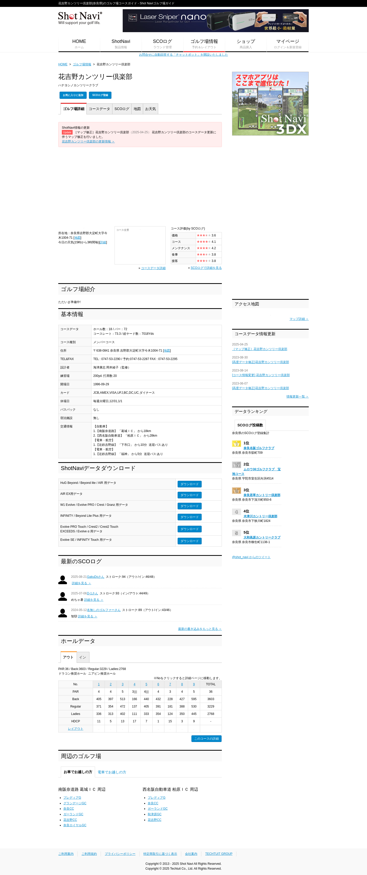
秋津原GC (155, 814)
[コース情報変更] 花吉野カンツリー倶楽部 (261, 375)
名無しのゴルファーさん (104, 610)
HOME (79, 44)
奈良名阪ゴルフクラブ (259, 448)
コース (99, 109)
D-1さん (92, 593)
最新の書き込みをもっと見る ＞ (200, 629)
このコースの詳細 (206, 738)
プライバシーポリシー (120, 854)
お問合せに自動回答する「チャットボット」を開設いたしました (183, 54)
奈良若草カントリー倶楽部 (262, 495)
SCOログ (162, 44)
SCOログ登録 (100, 95)
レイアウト (75, 728)
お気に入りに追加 (73, 95)
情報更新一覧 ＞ (297, 396)
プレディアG (72, 797)
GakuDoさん (95, 577)
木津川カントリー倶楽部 (260, 516)
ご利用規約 (89, 854)
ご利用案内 (66, 854)
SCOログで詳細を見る (206, 268)
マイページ (287, 44)
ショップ (246, 44)
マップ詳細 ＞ (299, 319)
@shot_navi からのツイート (251, 557)
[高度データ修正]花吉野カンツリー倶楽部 (260, 362)
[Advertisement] (140, 185)
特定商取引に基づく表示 (160, 854)
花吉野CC (70, 820)
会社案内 (191, 854)
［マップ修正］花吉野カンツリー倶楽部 (259, 349)
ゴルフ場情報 (204, 44)
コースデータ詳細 (153, 268)
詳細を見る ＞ (81, 583)
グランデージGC (74, 803)
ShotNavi (121, 44)
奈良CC (68, 808)
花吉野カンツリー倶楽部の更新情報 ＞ (88, 141)
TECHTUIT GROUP (218, 854)
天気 (150, 109)
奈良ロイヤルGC (74, 825)
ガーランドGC (73, 814)
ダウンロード (189, 484)
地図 (137, 109)
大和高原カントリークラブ (262, 537)
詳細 (73, 109)
